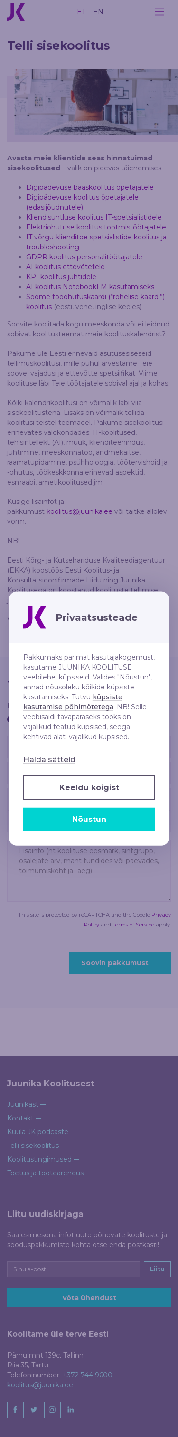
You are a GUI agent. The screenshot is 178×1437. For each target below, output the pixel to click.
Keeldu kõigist (89, 787)
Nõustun (89, 819)
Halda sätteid (49, 759)
